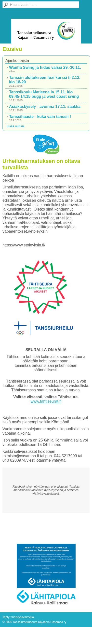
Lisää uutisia (16, 126)
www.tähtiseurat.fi (46, 401)
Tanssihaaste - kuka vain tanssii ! (40, 116)
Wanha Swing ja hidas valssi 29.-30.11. (45, 67)
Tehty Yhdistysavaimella (18, 617)
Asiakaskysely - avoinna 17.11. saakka (44, 106)
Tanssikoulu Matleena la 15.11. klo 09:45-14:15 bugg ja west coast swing (44, 94)
